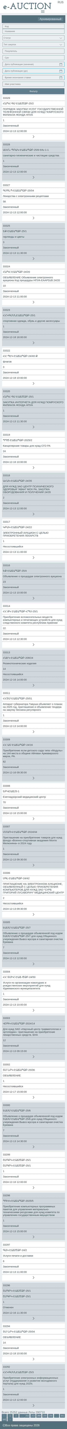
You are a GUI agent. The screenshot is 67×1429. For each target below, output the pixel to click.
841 (62, 1416)
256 (50, 1416)
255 (45, 1416)
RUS (61, 2)
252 (27, 1416)
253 (33, 1416)
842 (4, 1419)
